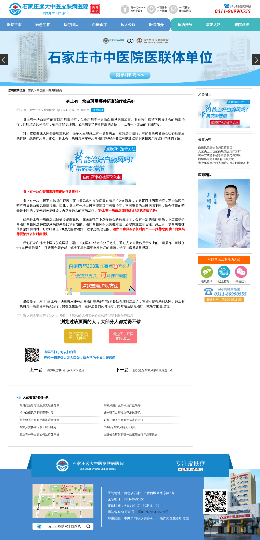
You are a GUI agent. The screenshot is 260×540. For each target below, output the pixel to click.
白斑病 (41, 90)
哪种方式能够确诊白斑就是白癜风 (219, 155)
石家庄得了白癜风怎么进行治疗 (123, 420)
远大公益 (128, 25)
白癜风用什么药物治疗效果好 (122, 405)
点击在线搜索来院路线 (63, 526)
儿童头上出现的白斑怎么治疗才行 (219, 151)
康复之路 (213, 25)
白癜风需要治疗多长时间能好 (65, 370)
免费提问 (98, 110)
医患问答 (42, 25)
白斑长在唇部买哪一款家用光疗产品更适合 (131, 434)
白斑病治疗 (55, 90)
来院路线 (241, 25)
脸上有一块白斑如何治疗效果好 (39, 434)
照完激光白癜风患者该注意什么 (153, 370)
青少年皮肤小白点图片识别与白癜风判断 (223, 163)
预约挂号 (185, 25)
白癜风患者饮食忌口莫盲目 (215, 147)
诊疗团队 (71, 25)
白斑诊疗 (99, 25)
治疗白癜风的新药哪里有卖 (37, 412)
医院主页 (14, 25)
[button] (4, 59)
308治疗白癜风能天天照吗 (120, 427)
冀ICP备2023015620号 (153, 512)
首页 (31, 90)
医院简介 (156, 25)
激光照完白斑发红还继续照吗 (122, 412)
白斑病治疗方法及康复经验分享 (39, 405)
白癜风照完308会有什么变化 (216, 159)
